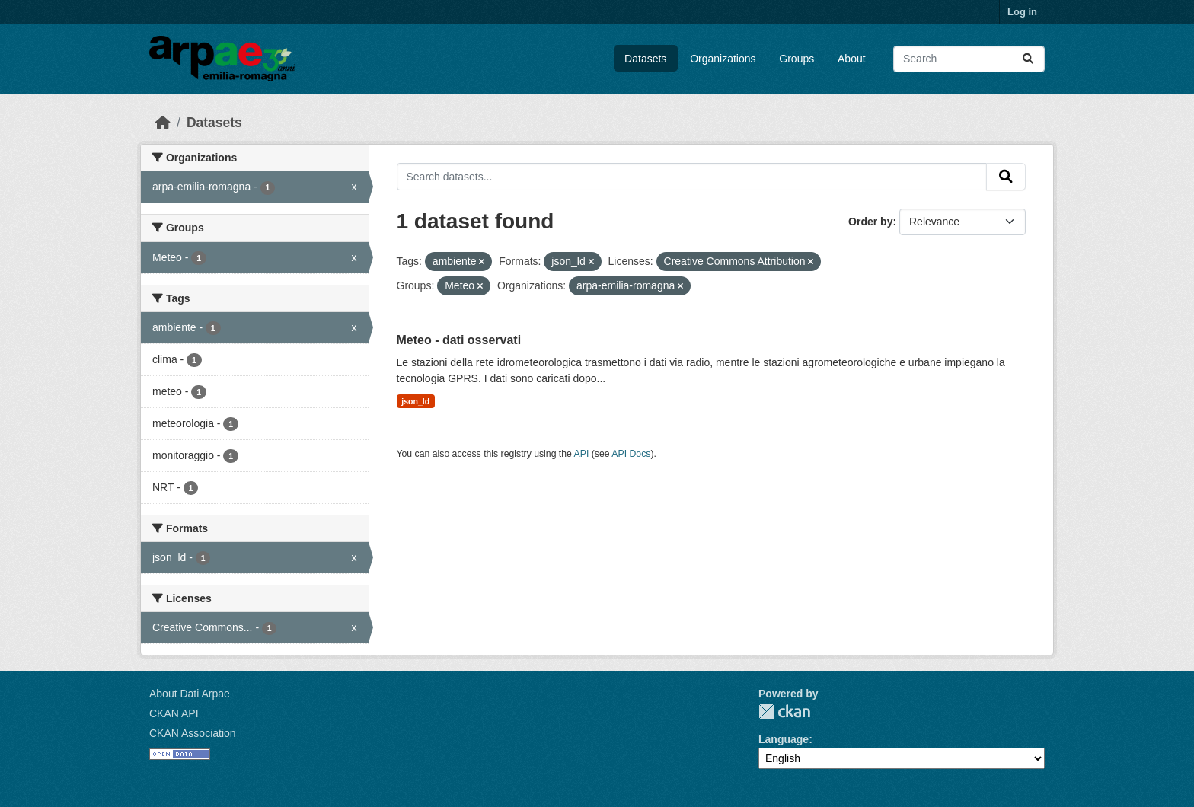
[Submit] (1028, 59)
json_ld (415, 401)
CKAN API (174, 713)
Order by (870, 221)
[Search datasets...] (969, 59)
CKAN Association (192, 733)
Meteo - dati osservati (459, 339)
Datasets (645, 59)
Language (783, 739)
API (581, 453)
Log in (1022, 12)
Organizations (722, 59)
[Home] (163, 122)
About (852, 59)
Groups (796, 59)
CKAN (784, 711)
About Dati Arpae (189, 693)
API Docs (630, 453)
